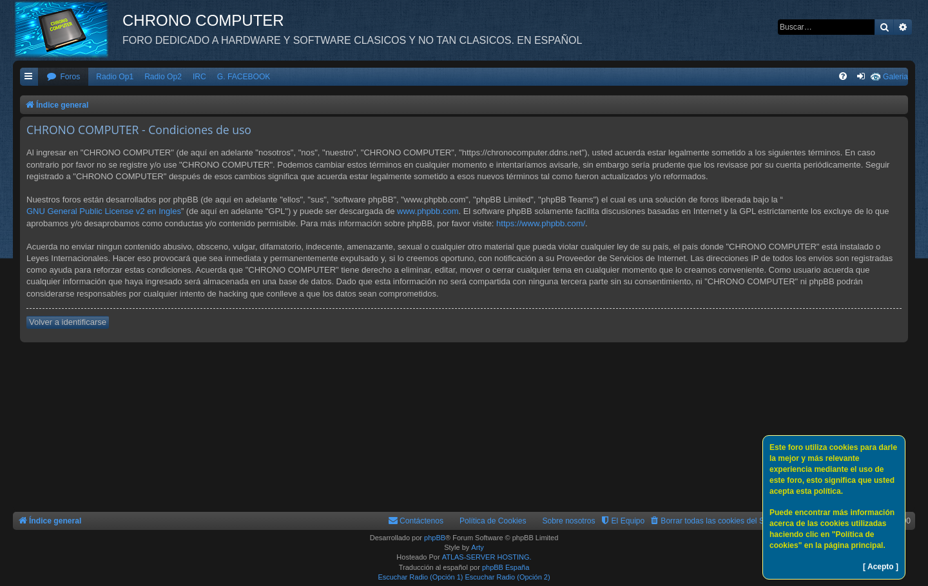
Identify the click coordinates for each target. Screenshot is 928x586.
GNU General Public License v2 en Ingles (103, 211)
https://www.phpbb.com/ (540, 223)
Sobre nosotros (569, 520)
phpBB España (505, 567)
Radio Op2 (163, 76)
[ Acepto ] (880, 566)
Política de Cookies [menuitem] (493, 520)
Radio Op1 (114, 76)
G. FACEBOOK (244, 76)
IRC (199, 76)
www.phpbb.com (427, 211)
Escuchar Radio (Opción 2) (507, 577)
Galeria (895, 76)
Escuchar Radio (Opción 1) (420, 577)
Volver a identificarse (67, 322)
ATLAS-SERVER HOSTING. (487, 557)
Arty (477, 547)
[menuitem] (63, 77)
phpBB (434, 538)
